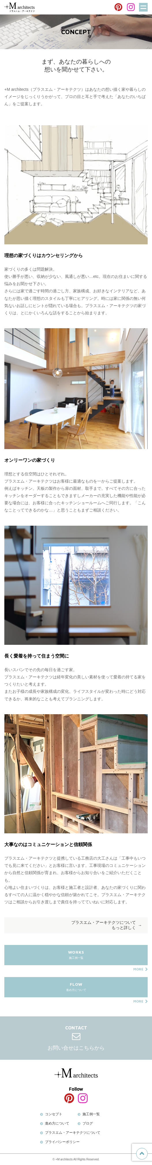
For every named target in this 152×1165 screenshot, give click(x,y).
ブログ (87, 1123)
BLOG (76, 7)
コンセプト (53, 1114)
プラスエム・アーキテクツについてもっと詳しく (103, 925)
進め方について (76, 990)
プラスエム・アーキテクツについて (72, 1133)
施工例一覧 (76, 957)
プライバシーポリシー (62, 1142)
